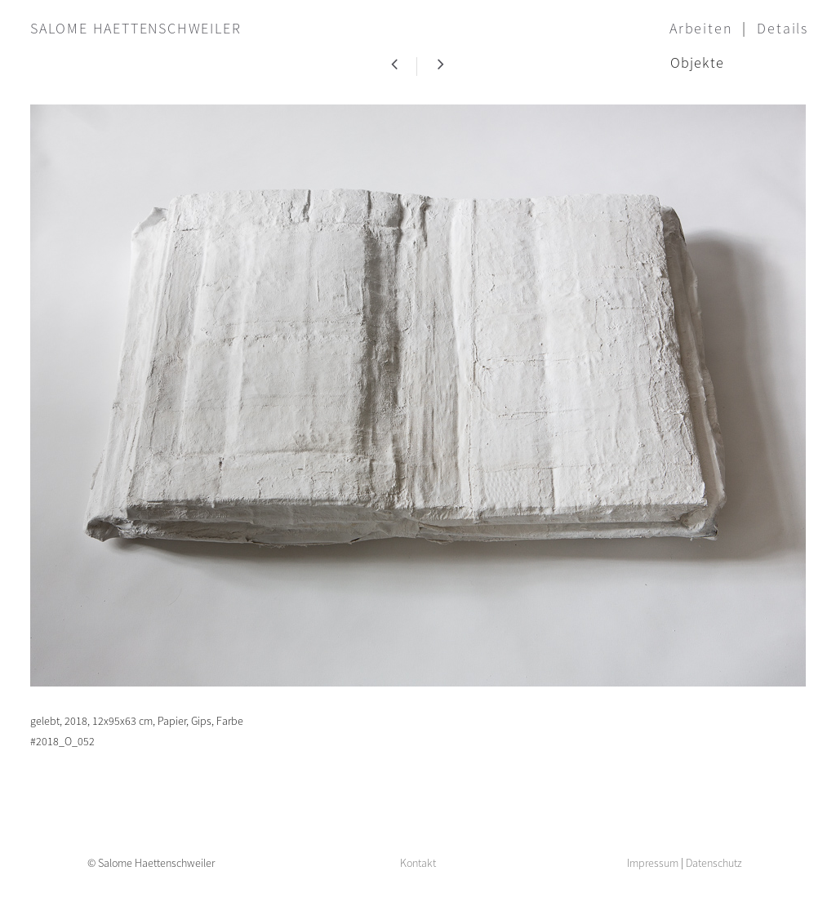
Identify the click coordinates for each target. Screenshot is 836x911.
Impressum (652, 862)
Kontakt (418, 862)
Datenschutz (714, 862)
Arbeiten (700, 28)
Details (782, 28)
